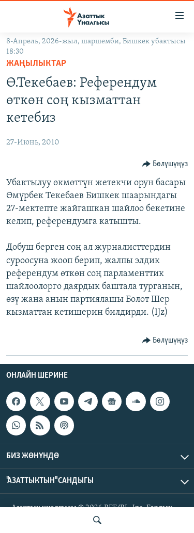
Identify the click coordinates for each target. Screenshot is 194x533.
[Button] (165, 164)
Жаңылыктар (36, 64)
